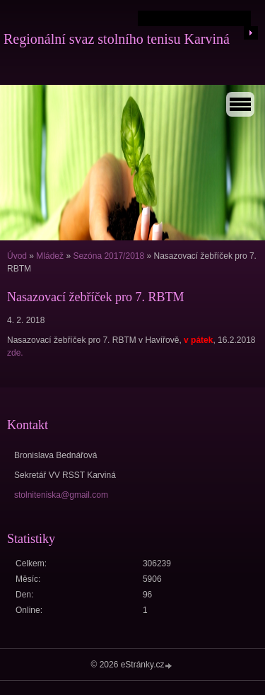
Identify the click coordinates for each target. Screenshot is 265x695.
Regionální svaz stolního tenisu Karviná (117, 39)
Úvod (17, 256)
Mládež (50, 256)
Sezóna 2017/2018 (108, 256)
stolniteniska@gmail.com (61, 495)
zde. (15, 353)
